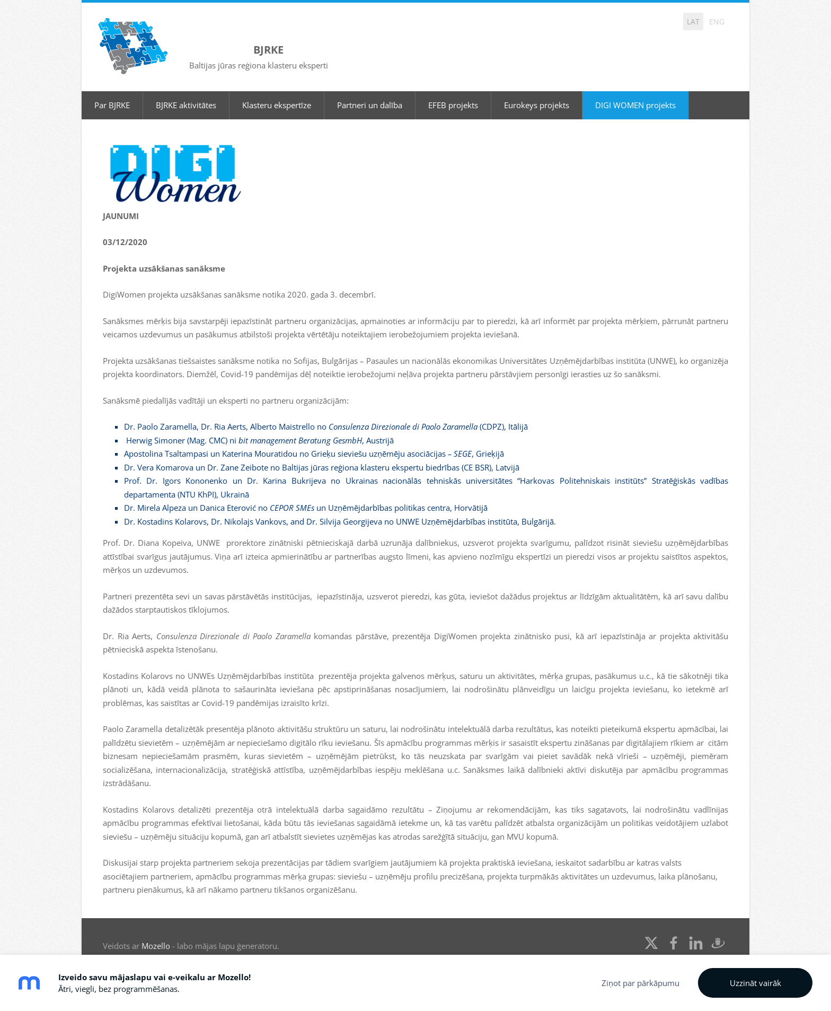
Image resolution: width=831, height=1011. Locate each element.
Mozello (156, 933)
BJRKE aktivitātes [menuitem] (186, 93)
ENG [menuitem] (716, 21)
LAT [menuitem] (693, 21)
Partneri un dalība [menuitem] (369, 93)
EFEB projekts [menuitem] (453, 93)
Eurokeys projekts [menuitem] (536, 93)
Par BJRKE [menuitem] (112, 93)
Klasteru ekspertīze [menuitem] (276, 93)
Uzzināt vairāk (755, 983)
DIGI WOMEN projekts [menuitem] (635, 93)
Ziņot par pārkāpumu (640, 983)
